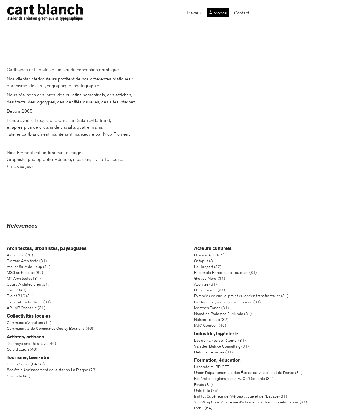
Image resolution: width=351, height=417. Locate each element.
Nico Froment (116, 134)
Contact (241, 13)
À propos (218, 13)
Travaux (194, 13)
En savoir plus (20, 166)
